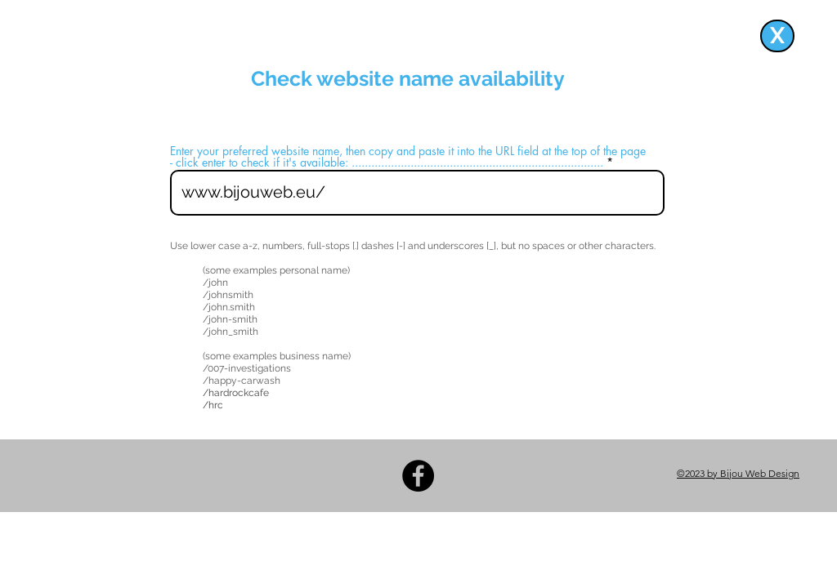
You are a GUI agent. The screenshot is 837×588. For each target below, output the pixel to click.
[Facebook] (418, 476)
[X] (777, 36)
